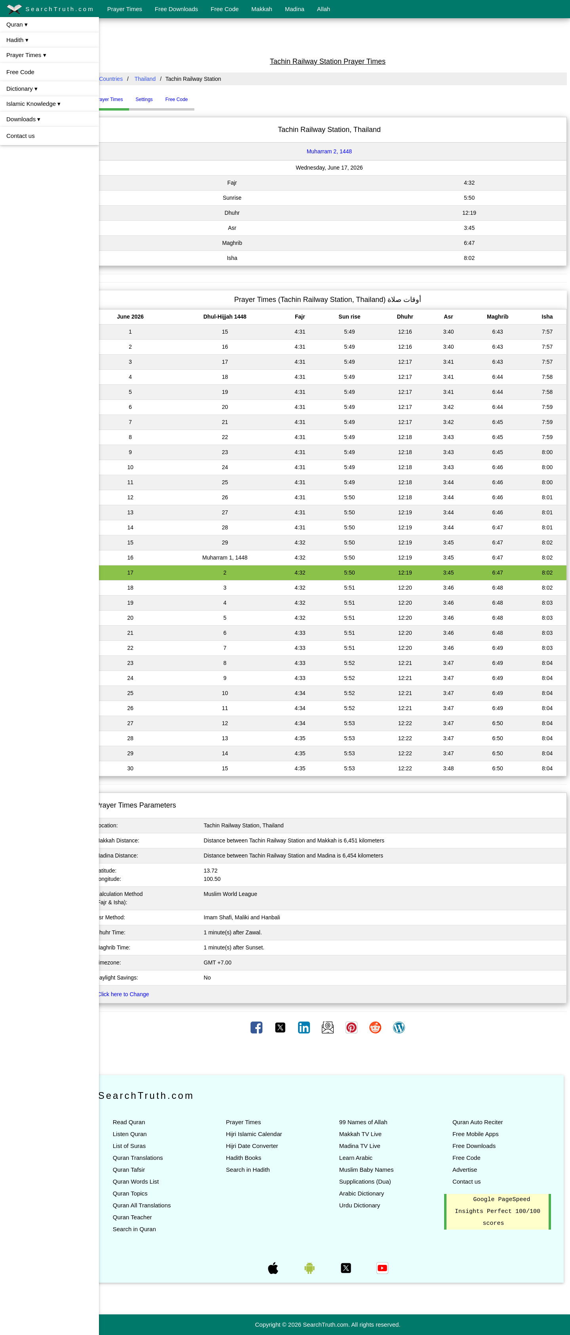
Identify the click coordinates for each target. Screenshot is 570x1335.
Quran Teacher (145, 1217)
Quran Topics (143, 1193)
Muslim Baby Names (373, 1169)
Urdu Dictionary (366, 1205)
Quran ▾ (17, 24)
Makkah (261, 9)
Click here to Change (137, 994)
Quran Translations (151, 1157)
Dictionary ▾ (22, 88)
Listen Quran (143, 1134)
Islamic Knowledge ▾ (33, 103)
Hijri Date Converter (262, 1145)
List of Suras (142, 1145)
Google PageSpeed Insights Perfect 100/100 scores (499, 1212)
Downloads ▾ (23, 119)
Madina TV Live (366, 1145)
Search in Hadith (258, 1169)
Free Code (225, 9)
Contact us (20, 135)
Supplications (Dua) (372, 1181)
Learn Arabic (362, 1157)
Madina (294, 9)
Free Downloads (176, 9)
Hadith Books (253, 1157)
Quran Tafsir (142, 1169)
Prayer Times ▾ (26, 55)
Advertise (468, 1169)
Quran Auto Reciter (481, 1122)
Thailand (158, 79)
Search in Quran (147, 1229)
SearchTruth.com (50, 9)
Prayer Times (124, 9)
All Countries (120, 79)
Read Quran (142, 1122)
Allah (323, 9)
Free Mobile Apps (479, 1134)
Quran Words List (149, 1181)
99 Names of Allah (370, 1122)
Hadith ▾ (17, 39)
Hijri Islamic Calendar (264, 1134)
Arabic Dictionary (368, 1193)
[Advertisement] (334, 37)
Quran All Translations (155, 1205)
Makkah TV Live (367, 1134)
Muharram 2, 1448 (336, 151)
